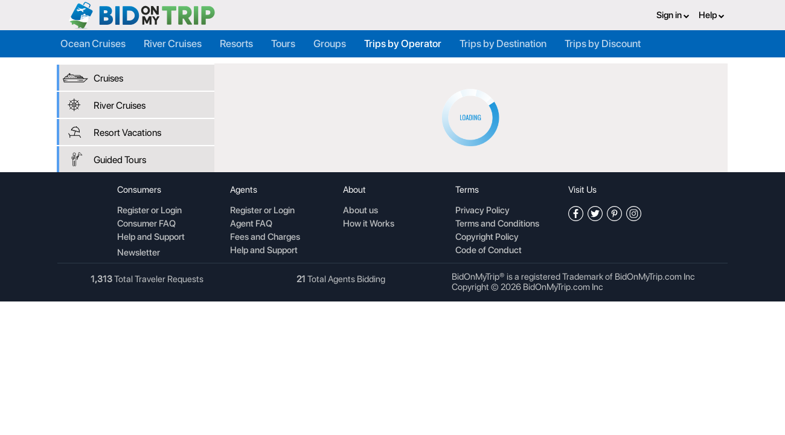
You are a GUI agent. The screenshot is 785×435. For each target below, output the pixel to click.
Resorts (236, 43)
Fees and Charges (265, 237)
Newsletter (138, 252)
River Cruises (173, 43)
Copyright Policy (487, 237)
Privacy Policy (482, 211)
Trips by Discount (603, 43)
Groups (329, 43)
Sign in (673, 15)
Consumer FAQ (146, 224)
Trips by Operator (402, 43)
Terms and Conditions (497, 224)
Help (712, 15)
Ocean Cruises (93, 43)
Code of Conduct (488, 251)
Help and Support (151, 237)
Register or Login (149, 211)
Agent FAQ (251, 224)
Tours (283, 43)
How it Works (368, 224)
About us (360, 211)
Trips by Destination (503, 43)
